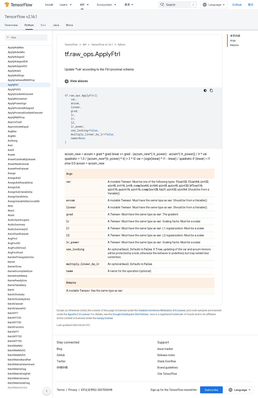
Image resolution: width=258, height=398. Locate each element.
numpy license (105, 318)
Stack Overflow (166, 361)
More (69, 25)
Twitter (61, 361)
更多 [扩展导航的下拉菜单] (127, 4)
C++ (43, 25)
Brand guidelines (167, 367)
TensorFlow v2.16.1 (21, 16)
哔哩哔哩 (62, 367)
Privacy (72, 389)
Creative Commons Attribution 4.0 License (161, 310)
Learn (63, 4)
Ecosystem (104, 4)
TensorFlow (71, 44)
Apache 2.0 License (79, 314)
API (84, 44)
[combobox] (177, 4)
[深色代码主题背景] (205, 90)
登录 (250, 4)
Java (56, 25)
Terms (61, 389)
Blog (59, 348)
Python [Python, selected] (29, 25)
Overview (11, 25)
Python (121, 44)
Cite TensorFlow (167, 373)
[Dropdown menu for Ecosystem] (116, 4)
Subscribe (211, 390)
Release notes (166, 355)
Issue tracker (165, 348)
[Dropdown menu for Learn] (72, 4)
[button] (139, 81)
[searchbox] (26, 37)
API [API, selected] (82, 4)
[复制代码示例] (211, 90)
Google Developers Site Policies (130, 314)
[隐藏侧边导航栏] (47, 391)
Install (49, 4)
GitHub (237, 4)
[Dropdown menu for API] (89, 4)
